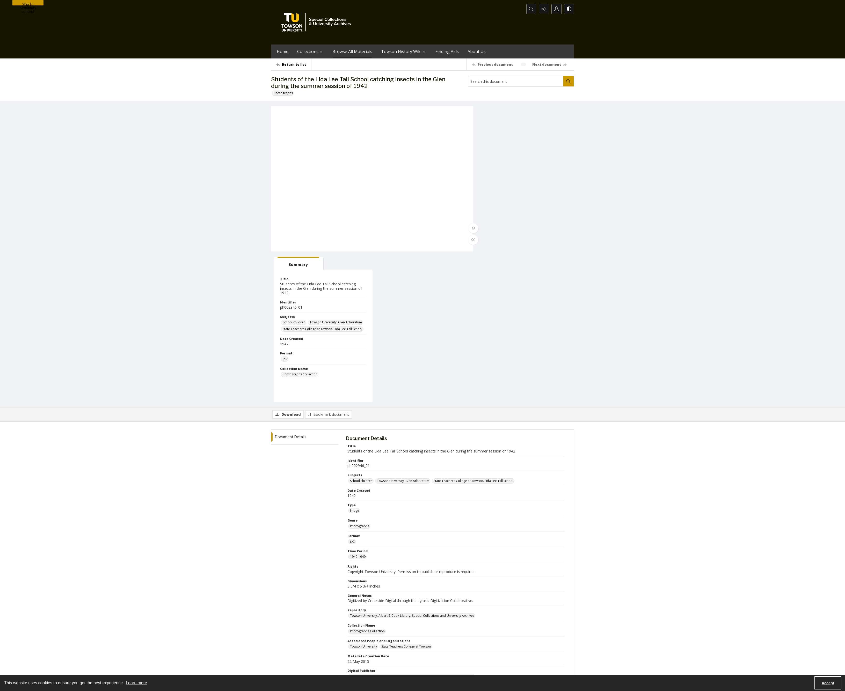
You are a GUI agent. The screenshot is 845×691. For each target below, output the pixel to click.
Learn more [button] (136, 683)
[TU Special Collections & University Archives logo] (317, 22)
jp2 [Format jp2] (487, 208)
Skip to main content (27, 3)
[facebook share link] (443, 637)
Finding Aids (447, 51)
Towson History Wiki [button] (404, 51)
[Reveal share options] (543, 9)
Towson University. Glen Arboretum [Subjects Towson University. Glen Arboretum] (538, 171)
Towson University (284, 668)
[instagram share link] (432, 637)
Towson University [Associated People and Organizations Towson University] (363, 496)
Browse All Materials (352, 51)
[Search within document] (568, 81)
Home (282, 51)
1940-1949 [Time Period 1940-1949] (358, 406)
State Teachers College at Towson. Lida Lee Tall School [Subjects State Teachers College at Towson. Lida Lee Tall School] (524, 178)
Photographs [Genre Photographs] (359, 375)
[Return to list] (293, 64)
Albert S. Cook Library (393, 668)
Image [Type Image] (354, 360)
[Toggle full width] (473, 228)
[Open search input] (530, 9)
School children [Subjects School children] (496, 171)
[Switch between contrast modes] (569, 9)
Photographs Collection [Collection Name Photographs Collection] (502, 223)
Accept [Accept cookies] (828, 683)
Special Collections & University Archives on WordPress (468, 647)
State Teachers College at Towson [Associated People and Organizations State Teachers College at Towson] (406, 496)
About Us (477, 51)
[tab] (500, 112)
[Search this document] (516, 81)
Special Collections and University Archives (509, 668)
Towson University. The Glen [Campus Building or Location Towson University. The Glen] (370, 541)
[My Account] (556, 9)
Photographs (283, 93)
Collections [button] (310, 51)
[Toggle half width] (473, 240)
